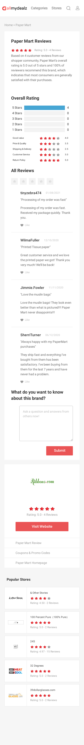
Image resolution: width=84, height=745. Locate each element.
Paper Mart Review (29, 543)
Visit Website (42, 526)
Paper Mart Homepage (31, 563)
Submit (59, 450)
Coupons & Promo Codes (33, 553)
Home (8, 25)
